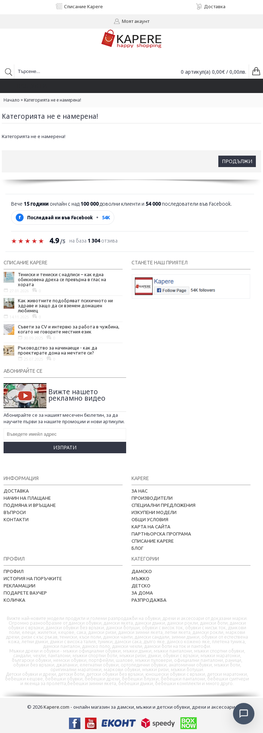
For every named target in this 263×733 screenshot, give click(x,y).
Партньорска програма (161, 533)
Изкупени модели (154, 512)
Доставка (16, 490)
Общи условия (150, 519)
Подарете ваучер (25, 592)
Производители (152, 497)
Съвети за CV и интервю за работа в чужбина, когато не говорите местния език (68, 329)
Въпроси (15, 512)
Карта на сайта (151, 526)
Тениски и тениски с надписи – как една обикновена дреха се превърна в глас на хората (62, 279)
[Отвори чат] (243, 713)
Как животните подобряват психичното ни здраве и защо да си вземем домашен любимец (65, 305)
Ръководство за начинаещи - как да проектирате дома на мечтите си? (57, 350)
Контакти (16, 519)
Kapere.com (56, 707)
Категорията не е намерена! (52, 100)
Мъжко (140, 578)
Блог (137, 548)
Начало (12, 100)
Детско (141, 585)
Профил (14, 571)
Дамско (142, 571)
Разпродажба (149, 599)
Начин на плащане (27, 497)
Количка (14, 599)
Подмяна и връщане (30, 505)
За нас (140, 490)
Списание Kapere (153, 540)
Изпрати (64, 447)
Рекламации (19, 585)
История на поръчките (33, 578)
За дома (142, 592)
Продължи (237, 161)
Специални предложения (163, 505)
